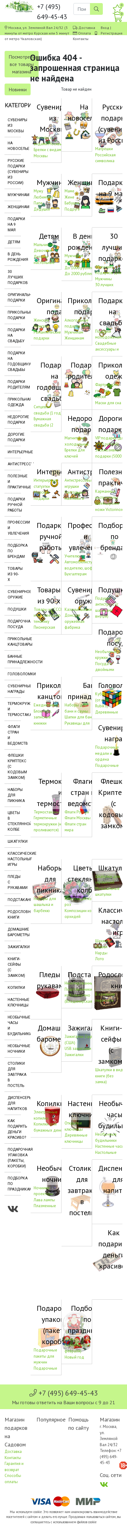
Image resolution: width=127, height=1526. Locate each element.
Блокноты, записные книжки (42, 717)
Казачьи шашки (78, 609)
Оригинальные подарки (14, 297)
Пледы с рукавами (14, 882)
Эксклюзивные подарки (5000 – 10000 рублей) (110, 456)
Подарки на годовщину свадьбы (14, 361)
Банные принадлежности (14, 659)
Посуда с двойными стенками (104, 669)
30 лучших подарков (14, 277)
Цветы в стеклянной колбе (14, 821)
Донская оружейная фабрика (74, 621)
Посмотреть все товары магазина (22, 64)
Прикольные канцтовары (14, 642)
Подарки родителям (14, 384)
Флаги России (77, 812)
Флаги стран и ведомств (14, 735)
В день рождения (14, 257)
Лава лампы (44, 1200)
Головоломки (14, 674)
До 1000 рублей (79, 267)
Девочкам (43, 250)
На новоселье (14, 146)
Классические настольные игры (14, 859)
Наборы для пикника (14, 795)
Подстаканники (14, 900)
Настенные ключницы (14, 1002)
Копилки (14, 987)
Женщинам (14, 207)
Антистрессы (14, 464)
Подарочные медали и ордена (107, 753)
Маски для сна (108, 402)
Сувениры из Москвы (14, 125)
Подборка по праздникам (14, 1183)
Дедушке (42, 209)
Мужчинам (14, 195)
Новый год (74, 1357)
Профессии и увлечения (14, 528)
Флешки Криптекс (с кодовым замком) (14, 766)
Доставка (86, 27)
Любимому (43, 197)
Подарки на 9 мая (14, 224)
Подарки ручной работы (14, 504)
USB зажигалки (78, 1048)
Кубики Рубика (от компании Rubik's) (108, 700)
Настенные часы (109, 1146)
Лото (99, 958)
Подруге (72, 209)
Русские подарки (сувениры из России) (14, 171)
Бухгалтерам (76, 574)
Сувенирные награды (14, 689)
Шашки (101, 946)
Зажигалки (14, 947)
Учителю (72, 556)
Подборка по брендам (14, 551)
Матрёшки (104, 148)
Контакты (80, 38)
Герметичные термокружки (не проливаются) (48, 824)
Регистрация (111, 33)
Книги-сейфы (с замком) (14, 967)
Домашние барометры (14, 932)
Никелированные (80, 983)
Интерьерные (14, 452)
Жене (69, 197)
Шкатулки (14, 841)
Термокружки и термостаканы (14, 709)
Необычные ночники (14, 1049)
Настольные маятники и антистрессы (76, 498)
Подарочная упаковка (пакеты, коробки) (14, 1157)
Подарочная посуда (14, 624)
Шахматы (103, 941)
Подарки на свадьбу (14, 335)
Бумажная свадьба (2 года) (43, 425)
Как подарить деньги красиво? (14, 1129)
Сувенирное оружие (14, 594)
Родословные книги (14, 914)
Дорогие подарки (14, 437)
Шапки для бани (79, 717)
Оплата (84, 33)
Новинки (18, 89)
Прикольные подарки (14, 315)
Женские (41, 320)
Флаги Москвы (78, 818)
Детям (14, 242)
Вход (105, 27)
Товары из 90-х (14, 574)
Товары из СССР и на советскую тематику (48, 615)
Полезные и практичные (14, 481)
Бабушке (72, 203)
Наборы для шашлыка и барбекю (45, 904)
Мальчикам (44, 244)
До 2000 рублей (79, 273)
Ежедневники (46, 705)
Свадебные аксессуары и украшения (107, 349)
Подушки (14, 609)
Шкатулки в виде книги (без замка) (110, 1075)
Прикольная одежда (14, 402)
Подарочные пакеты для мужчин (45, 1356)
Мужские (41, 326)
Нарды (101, 953)
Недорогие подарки (14, 420)
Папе (38, 203)
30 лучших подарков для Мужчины (108, 273)
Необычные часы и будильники (14, 1025)
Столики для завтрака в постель (14, 1074)
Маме (69, 191)
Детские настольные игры (44, 262)
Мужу (38, 191)
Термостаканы (46, 812)
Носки (100, 396)
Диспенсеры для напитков (14, 1103)
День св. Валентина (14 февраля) (77, 1345)
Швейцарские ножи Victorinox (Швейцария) (109, 509)
